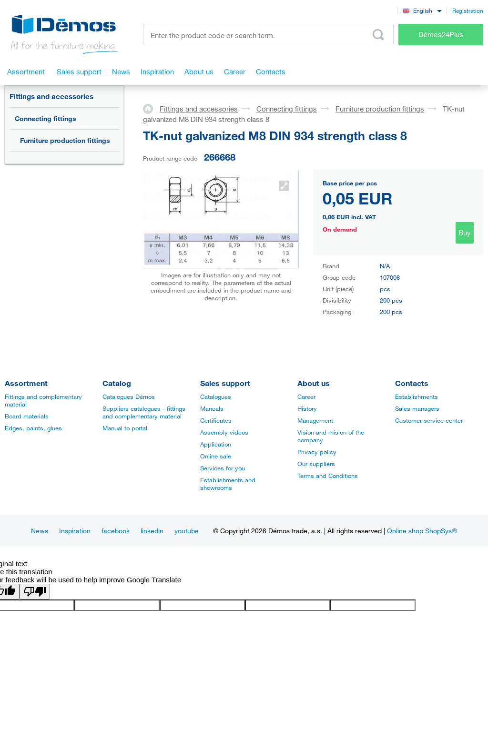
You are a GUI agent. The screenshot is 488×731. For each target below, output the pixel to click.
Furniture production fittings (65, 140)
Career (306, 396)
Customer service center (429, 420)
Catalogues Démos (128, 396)
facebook (116, 531)
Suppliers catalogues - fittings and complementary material (143, 412)
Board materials (27, 416)
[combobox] (422, 10)
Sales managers (417, 408)
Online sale (215, 456)
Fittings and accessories (51, 96)
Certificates (216, 420)
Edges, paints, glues (33, 428)
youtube (186, 531)
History (307, 408)
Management (315, 420)
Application (215, 444)
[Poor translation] (35, 591)
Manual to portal (124, 428)
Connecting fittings (45, 118)
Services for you (222, 468)
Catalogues (215, 396)
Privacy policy (316, 452)
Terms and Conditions (327, 475)
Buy (464, 232)
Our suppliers (316, 463)
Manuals (212, 408)
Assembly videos (224, 432)
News (39, 531)
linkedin (152, 531)
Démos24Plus (440, 34)
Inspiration (75, 531)
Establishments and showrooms (227, 483)
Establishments (416, 396)
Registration (467, 10)
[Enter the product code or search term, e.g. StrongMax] (268, 34)
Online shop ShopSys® (422, 531)
